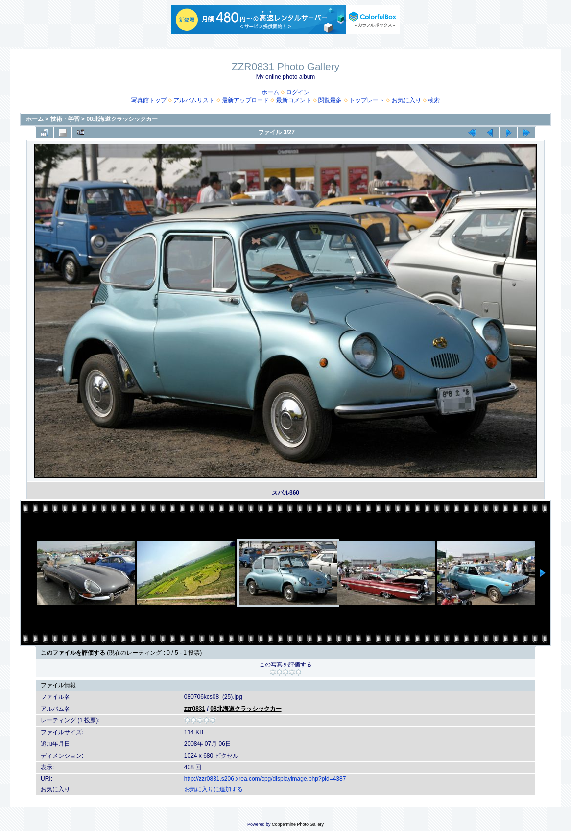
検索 (434, 100)
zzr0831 (194, 708)
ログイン (297, 92)
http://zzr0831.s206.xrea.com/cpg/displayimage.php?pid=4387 (265, 778)
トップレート (366, 100)
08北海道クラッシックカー (121, 119)
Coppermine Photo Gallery (298, 824)
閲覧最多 (330, 100)
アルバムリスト (193, 100)
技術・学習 (65, 119)
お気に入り (406, 100)
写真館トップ (149, 100)
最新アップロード (245, 100)
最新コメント (293, 100)
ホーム (270, 92)
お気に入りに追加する (213, 789)
